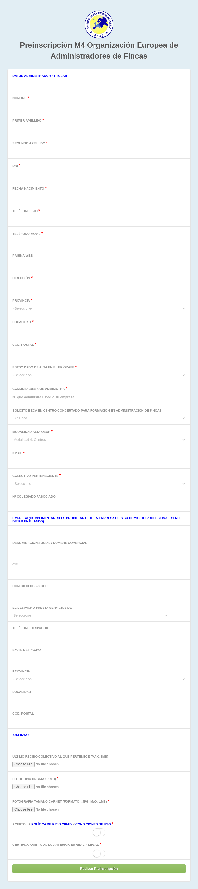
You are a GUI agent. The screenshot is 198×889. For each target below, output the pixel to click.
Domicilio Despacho (99, 591)
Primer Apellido (99, 125)
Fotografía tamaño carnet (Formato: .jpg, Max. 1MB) (99, 806)
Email (99, 458)
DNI (99, 171)
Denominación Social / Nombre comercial (99, 548)
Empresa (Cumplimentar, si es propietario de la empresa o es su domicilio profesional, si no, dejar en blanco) (96, 519)
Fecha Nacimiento (99, 193)
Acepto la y (62, 824)
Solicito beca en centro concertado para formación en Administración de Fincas (99, 414)
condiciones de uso (93, 824)
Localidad (99, 327)
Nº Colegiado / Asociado (99, 502)
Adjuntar (21, 735)
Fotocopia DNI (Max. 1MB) (99, 784)
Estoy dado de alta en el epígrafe (99, 371)
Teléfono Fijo (99, 216)
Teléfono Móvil (99, 238)
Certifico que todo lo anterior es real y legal (56, 844)
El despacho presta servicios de (99, 611)
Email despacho (99, 655)
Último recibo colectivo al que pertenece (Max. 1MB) (99, 762)
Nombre (99, 103)
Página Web (99, 261)
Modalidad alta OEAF (99, 435)
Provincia (99, 304)
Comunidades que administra (99, 393)
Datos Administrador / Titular (39, 76)
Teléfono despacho (99, 633)
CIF (99, 569)
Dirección (99, 283)
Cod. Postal (99, 349)
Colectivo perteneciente (99, 479)
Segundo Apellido (99, 148)
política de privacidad (51, 824)
